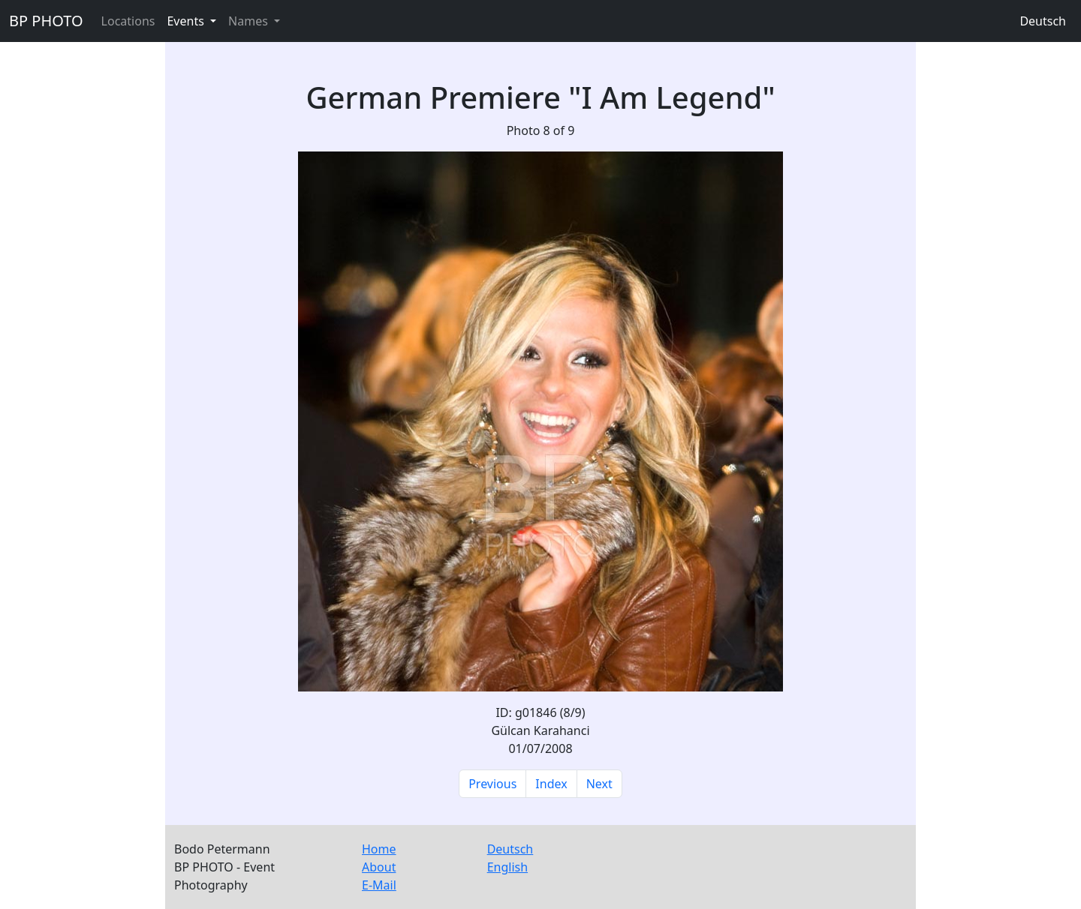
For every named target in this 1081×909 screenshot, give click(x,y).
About (379, 867)
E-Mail (379, 885)
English (507, 867)
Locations (128, 21)
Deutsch (1042, 21)
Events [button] (187, 21)
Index (551, 784)
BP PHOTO (46, 20)
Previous (492, 784)
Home (379, 849)
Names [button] (249, 21)
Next (599, 784)
